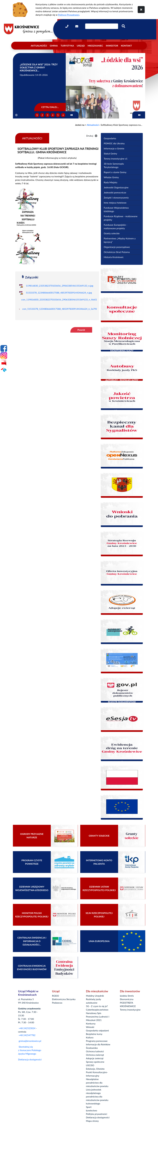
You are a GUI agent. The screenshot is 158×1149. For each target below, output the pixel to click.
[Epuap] (3, 369)
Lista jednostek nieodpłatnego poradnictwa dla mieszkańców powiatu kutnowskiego (97, 1096)
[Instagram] (3, 355)
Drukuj (91, 135)
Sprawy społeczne (95, 1061)
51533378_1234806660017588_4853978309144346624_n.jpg (59, 292)
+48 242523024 (27, 1028)
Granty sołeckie (112, 233)
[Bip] (3, 362)
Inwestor (112, 45)
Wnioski (90, 1027)
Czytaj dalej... (50, 107)
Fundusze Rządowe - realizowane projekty (120, 218)
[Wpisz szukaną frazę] (101, 26)
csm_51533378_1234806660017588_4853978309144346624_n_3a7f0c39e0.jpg (64, 308)
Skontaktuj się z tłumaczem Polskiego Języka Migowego (29, 1050)
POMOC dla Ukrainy (114, 143)
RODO (55, 995)
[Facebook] (3, 348)
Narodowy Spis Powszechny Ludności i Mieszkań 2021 (97, 1016)
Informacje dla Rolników (98, 1044)
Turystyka (67, 45)
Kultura (89, 1037)
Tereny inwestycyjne (130, 1009)
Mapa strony (92, 1120)
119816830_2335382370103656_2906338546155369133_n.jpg (59, 285)
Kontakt (126, 45)
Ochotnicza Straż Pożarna (117, 252)
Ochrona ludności (95, 1051)
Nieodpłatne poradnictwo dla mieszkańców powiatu (97, 1082)
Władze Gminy (111, 177)
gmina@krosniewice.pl (30, 1040)
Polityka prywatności (96, 1113)
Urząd (81, 45)
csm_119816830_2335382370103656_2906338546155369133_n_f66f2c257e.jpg (64, 299)
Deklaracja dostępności (30, 1059)
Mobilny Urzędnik (95, 995)
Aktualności (39, 45)
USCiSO (90, 1065)
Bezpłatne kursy (94, 1034)
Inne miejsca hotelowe (115, 202)
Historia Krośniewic (114, 257)
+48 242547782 (27, 1035)
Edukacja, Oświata (95, 1068)
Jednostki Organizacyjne (116, 187)
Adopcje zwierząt (94, 1058)
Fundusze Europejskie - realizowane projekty (115, 226)
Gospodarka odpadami (97, 1030)
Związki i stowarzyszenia (116, 197)
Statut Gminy (110, 153)
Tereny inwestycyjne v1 (115, 158)
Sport (89, 1107)
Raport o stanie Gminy (115, 172)
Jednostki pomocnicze (115, 192)
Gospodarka (110, 138)
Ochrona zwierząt (95, 1054)
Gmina (54, 45)
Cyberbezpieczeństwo (97, 1009)
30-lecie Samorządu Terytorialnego (114, 165)
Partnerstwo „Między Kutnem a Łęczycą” (120, 240)
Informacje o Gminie (114, 148)
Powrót (81, 329)
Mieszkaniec (95, 45)
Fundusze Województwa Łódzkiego (116, 209)
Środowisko (92, 1047)
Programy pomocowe (97, 1040)
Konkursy (91, 1023)
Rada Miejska (110, 182)
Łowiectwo (91, 1110)
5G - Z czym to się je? (97, 1006)
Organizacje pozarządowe (117, 247)
